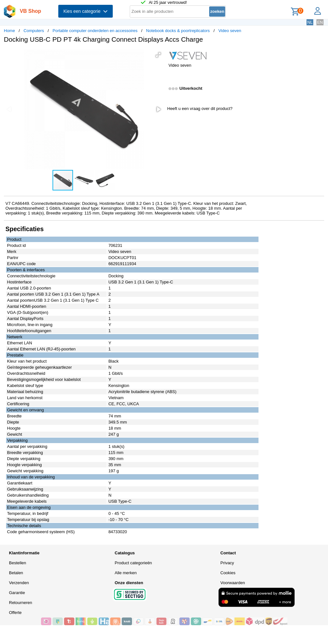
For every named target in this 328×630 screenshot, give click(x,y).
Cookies (227, 572)
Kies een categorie (85, 11)
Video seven (229, 30)
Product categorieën (133, 562)
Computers (34, 30)
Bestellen (17, 562)
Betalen (16, 572)
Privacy (227, 562)
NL (310, 22)
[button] (158, 55)
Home (9, 30)
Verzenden (19, 582)
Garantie (17, 592)
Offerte (15, 612)
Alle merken (126, 572)
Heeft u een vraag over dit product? (200, 108)
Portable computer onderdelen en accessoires (95, 30)
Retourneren (20, 602)
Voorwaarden (232, 582)
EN (320, 22)
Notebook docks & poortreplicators (178, 30)
